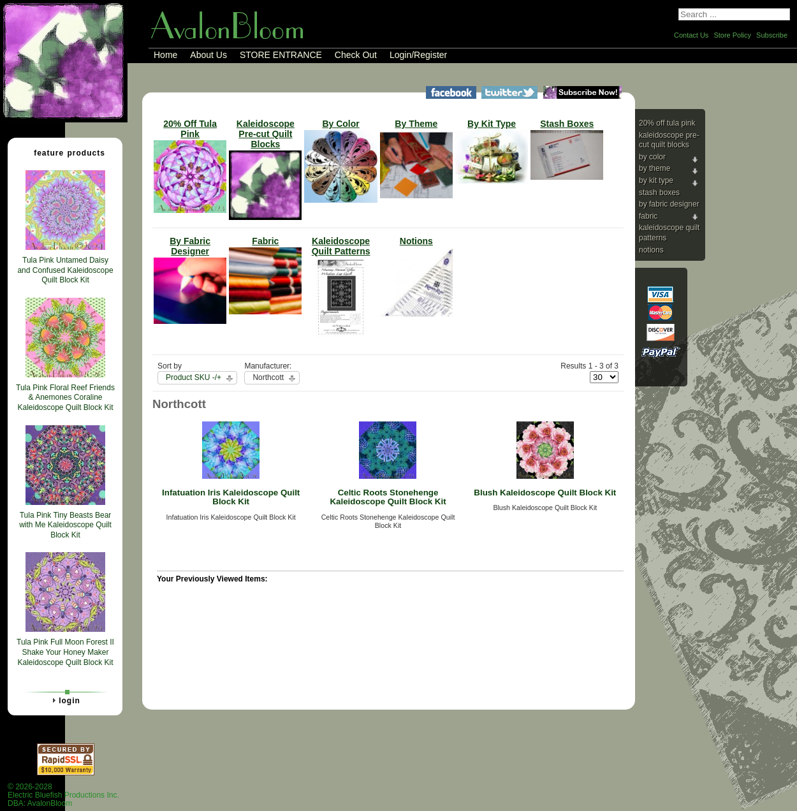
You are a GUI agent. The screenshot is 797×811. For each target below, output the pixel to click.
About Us (208, 55)
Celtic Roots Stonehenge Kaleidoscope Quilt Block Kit (388, 497)
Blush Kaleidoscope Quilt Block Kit (545, 492)
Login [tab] (64, 700)
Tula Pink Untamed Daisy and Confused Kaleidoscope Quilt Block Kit (65, 270)
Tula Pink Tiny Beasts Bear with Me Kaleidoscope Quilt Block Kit (65, 525)
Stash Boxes (659, 192)
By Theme (654, 168)
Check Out (356, 55)
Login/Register (418, 55)
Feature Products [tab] (64, 152)
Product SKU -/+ (193, 377)
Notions (651, 249)
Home (165, 55)
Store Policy (732, 35)
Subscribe (771, 35)
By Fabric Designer (669, 204)
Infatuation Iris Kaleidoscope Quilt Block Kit (231, 497)
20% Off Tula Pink (667, 123)
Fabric (648, 216)
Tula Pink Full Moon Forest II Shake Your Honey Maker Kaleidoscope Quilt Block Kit (65, 652)
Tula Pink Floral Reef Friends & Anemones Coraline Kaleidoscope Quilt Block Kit (65, 397)
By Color (652, 156)
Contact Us (691, 35)
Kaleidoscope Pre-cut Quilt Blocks (669, 140)
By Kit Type (656, 180)
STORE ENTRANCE (281, 55)
